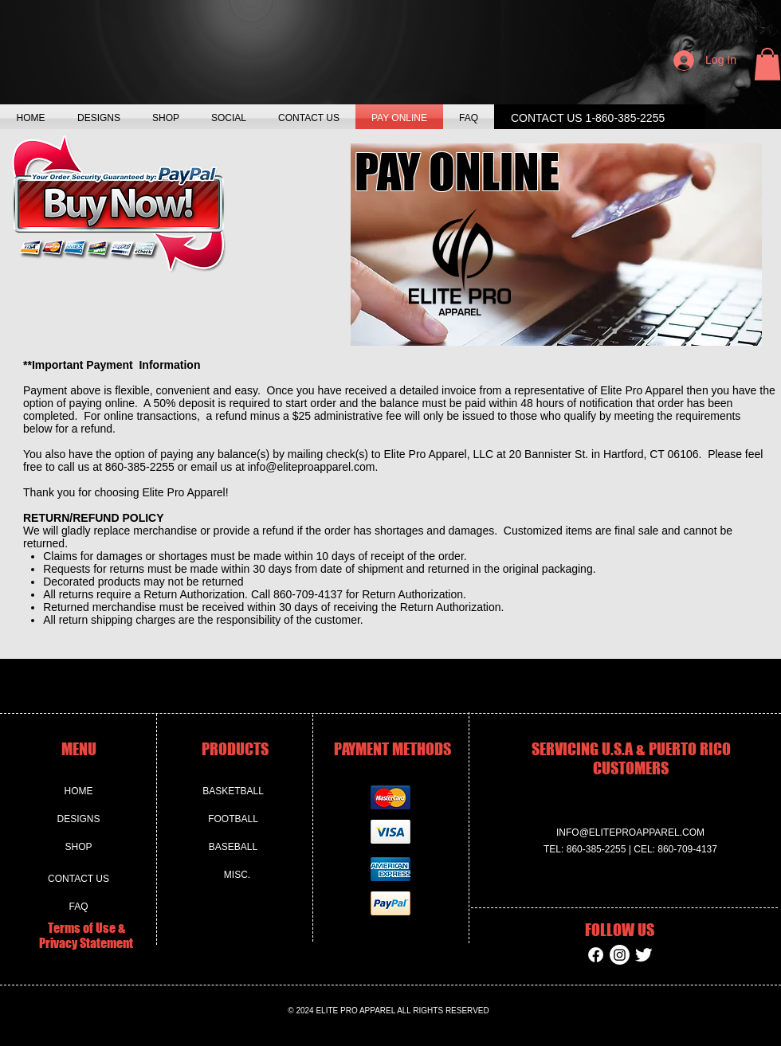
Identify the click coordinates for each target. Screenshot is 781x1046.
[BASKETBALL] (233, 791)
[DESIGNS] (78, 819)
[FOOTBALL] (233, 819)
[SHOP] (78, 847)
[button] (767, 64)
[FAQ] (78, 906)
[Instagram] (620, 955)
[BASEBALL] (233, 847)
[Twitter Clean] (643, 955)
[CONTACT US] (78, 878)
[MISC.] (237, 874)
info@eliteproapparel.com (311, 466)
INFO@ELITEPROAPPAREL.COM (630, 832)
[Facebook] (596, 955)
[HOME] (78, 791)
